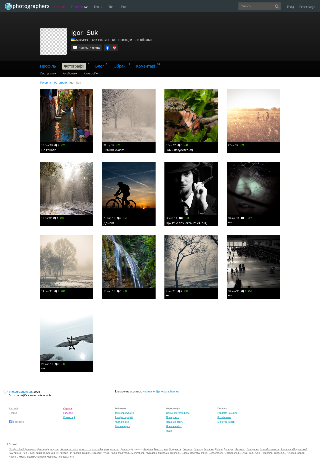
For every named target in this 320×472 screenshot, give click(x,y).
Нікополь (175, 453)
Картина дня (122, 421)
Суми (245, 453)
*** (230, 223)
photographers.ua (20, 391)
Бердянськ (175, 449)
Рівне (204, 453)
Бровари (187, 449)
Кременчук (52, 453)
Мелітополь (137, 453)
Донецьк (228, 449)
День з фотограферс (178, 413)
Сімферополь (232, 453)
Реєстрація (307, 7)
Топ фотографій (124, 417)
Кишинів (40, 453)
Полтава (195, 453)
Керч (25, 453)
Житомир (240, 449)
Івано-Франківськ (269, 449)
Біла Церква (161, 449)
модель (54, 449)
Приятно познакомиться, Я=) (186, 223)
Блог (99, 66)
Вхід (290, 7)
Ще (112, 7)
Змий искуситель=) (179, 150)
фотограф (43, 449)
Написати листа (89, 47)
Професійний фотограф (22, 449)
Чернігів (51, 456)
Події (169, 430)
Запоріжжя (82, 39)
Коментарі (145, 66)
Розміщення (224, 417)
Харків (301, 453)
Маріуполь (124, 453)
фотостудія (127, 449)
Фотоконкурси (122, 426)
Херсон (13, 456)
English (13, 413)
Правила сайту (174, 421)
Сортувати (48, 73)
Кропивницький (81, 453)
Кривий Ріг (65, 453)
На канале (48, 150)
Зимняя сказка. (114, 150)
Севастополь (216, 453)
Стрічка (60, 7)
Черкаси (41, 456)
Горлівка (209, 449)
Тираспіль (279, 453)
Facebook (16, 421)
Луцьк (106, 453)
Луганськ (97, 453)
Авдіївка (148, 449)
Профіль (48, 66)
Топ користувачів (124, 413)
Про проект (172, 417)
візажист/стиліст (69, 449)
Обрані (120, 66)
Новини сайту (174, 426)
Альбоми (70, 73)
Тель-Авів (254, 453)
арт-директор (111, 449)
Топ (98, 7)
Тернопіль (266, 453)
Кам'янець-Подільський (293, 449)
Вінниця (198, 449)
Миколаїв (163, 453)
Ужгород (291, 453)
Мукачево (151, 453)
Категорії (91, 73)
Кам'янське (15, 453)
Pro (123, 7)
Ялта (71, 456)
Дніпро (218, 449)
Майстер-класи (225, 421)
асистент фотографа (91, 449)
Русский (13, 408)
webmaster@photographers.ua (161, 391)
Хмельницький (27, 456)
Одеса (185, 453)
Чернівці (62, 456)
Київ (32, 453)
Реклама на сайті (227, 413)
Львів (114, 453)
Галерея (79, 7)
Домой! (109, 223)
